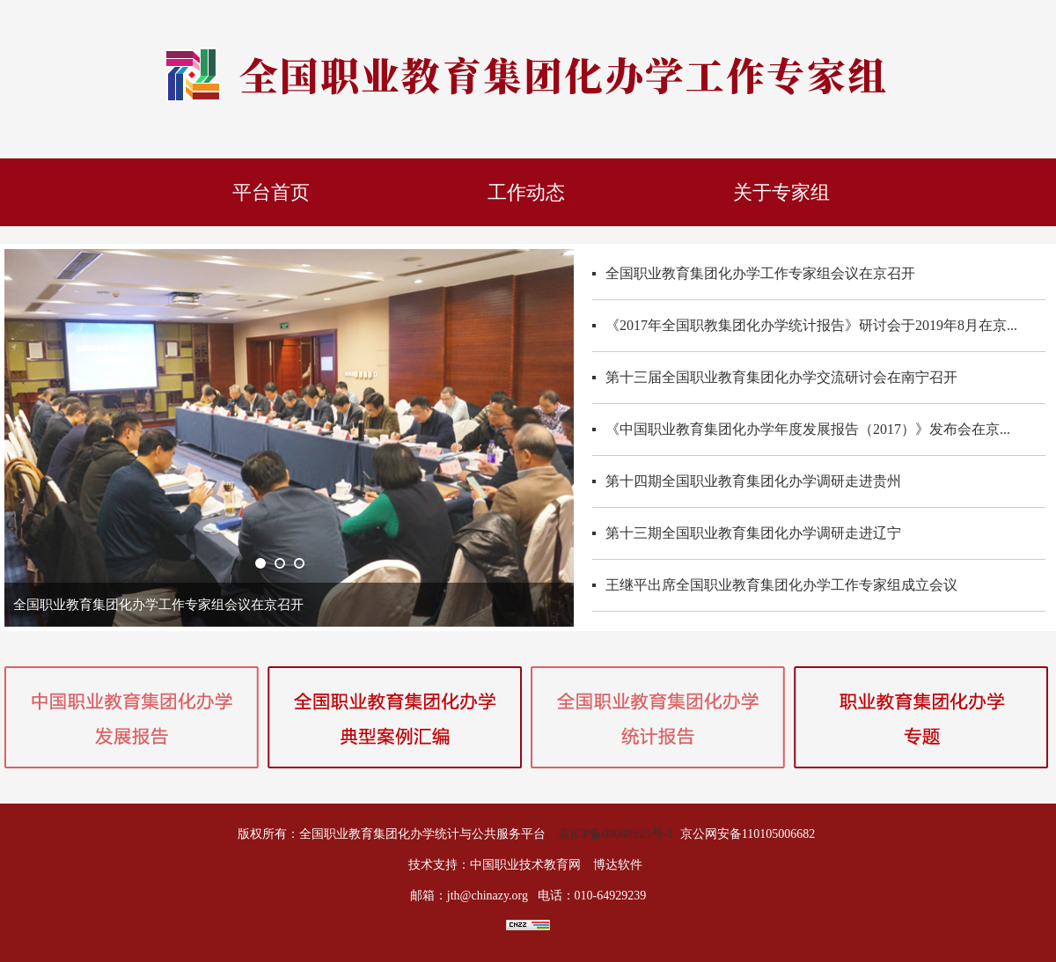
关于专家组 (781, 192)
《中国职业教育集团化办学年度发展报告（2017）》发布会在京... (807, 429)
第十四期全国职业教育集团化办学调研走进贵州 (753, 481)
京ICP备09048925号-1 (615, 834)
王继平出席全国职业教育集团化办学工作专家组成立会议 (781, 584)
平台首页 (271, 192)
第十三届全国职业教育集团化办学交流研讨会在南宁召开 (781, 377)
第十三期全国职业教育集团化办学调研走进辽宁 (753, 532)
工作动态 (526, 192)
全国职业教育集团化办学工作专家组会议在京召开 (760, 273)
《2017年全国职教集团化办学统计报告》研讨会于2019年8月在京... (811, 325)
